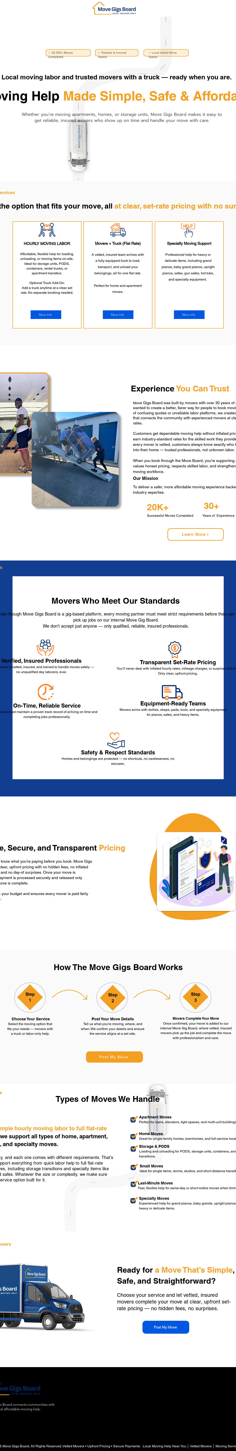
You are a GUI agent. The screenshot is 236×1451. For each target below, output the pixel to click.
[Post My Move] (114, 1057)
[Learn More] (195, 534)
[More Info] (46, 314)
